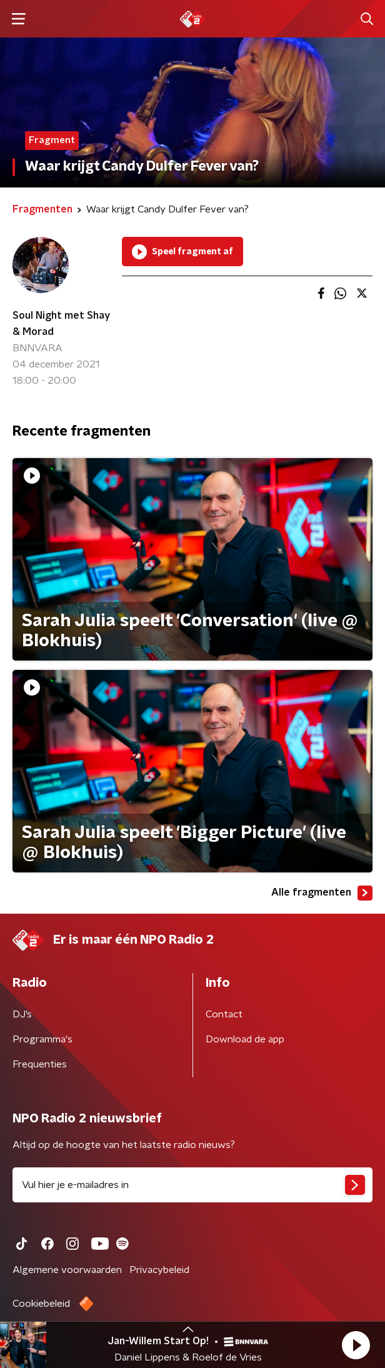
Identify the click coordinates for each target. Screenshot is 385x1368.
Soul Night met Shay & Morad (61, 324)
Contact (224, 1014)
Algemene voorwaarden (67, 1270)
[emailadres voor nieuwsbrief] (192, 1184)
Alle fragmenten (321, 893)
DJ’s (22, 1014)
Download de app (245, 1039)
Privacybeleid (159, 1270)
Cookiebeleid (41, 1304)
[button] (356, 1345)
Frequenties (39, 1064)
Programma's (42, 1039)
